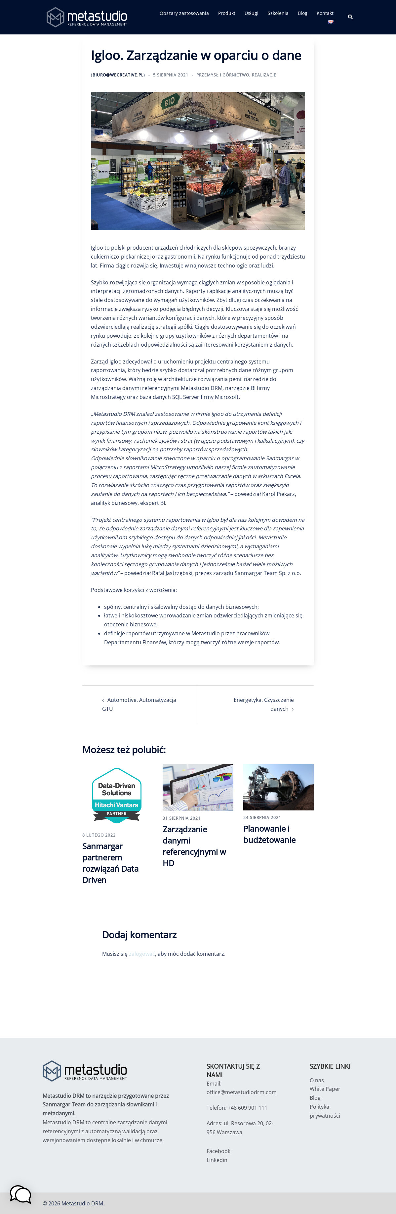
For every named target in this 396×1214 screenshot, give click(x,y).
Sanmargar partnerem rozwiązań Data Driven (110, 863)
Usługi (251, 13)
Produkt (226, 13)
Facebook (218, 1150)
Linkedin (217, 1159)
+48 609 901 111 (247, 1107)
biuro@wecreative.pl (118, 75)
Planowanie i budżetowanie (269, 834)
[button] (350, 17)
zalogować (142, 953)
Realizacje (264, 75)
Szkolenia (278, 13)
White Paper (325, 1088)
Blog (302, 13)
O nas (317, 1079)
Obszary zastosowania (184, 13)
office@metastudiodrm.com (242, 1091)
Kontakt (325, 13)
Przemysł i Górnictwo (222, 75)
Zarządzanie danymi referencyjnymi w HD (194, 846)
